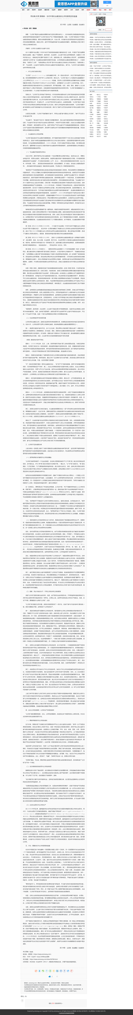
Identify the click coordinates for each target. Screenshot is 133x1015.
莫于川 (99, 134)
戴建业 (99, 108)
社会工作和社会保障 (43, 957)
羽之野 (106, 134)
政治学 (40, 10)
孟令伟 (106, 121)
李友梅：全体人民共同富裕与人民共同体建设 (102, 56)
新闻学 (60, 10)
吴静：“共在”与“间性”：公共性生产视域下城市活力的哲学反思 (106, 66)
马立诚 (106, 103)
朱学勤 (99, 132)
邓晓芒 (106, 112)
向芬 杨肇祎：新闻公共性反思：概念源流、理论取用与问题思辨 (106, 85)
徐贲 (91, 103)
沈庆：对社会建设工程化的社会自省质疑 (100, 73)
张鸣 (91, 110)
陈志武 (106, 101)
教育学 (66, 10)
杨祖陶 (91, 105)
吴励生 (91, 132)
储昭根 (99, 127)
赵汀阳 (91, 108)
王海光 (106, 110)
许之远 (91, 130)
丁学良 (99, 97)
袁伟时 (91, 119)
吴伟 (91, 125)
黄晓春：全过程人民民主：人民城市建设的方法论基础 (104, 42)
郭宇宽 (99, 103)
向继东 (106, 105)
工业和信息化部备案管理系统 (66, 1013)
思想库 (88, 10)
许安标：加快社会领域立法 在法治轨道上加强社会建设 (104, 68)
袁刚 (98, 130)
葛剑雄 (91, 127)
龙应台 (91, 97)
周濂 (91, 112)
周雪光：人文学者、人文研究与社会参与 (100, 71)
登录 (53, 1003)
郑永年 (106, 94)
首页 (23, 10)
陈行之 (99, 94)
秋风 (91, 121)
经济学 (34, 10)
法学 (28, 10)
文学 (71, 10)
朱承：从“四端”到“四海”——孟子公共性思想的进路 (103, 80)
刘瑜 (105, 125)
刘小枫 (99, 121)
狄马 (105, 116)
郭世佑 (106, 114)
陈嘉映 (106, 99)
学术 (28, 957)
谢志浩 (91, 136)
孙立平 (99, 136)
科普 (105, 10)
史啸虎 (99, 119)
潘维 (105, 132)
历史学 (77, 10)
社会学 (53, 10)
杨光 (105, 136)
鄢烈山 (91, 99)
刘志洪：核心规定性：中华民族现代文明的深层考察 (103, 78)
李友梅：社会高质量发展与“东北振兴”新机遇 (101, 58)
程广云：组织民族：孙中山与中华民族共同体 (102, 75)
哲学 (83, 10)
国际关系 (46, 10)
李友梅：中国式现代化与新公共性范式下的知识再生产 (104, 54)
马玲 (91, 116)
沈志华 (99, 105)
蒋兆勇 (106, 123)
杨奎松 (99, 110)
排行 (110, 10)
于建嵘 (99, 101)
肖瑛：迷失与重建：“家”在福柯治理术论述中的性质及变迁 (105, 44)
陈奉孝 (99, 114)
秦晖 (91, 94)
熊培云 (106, 119)
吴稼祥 (106, 127)
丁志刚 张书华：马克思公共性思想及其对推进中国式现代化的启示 (107, 82)
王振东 (99, 116)
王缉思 (91, 114)
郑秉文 (91, 134)
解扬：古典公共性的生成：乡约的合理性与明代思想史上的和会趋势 (107, 87)
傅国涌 (99, 99)
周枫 (98, 123)
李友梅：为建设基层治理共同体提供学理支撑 (102, 51)
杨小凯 (106, 130)
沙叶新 (99, 125)
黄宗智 (91, 101)
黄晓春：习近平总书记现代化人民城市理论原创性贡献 (104, 37)
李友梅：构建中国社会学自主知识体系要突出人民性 (103, 39)
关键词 (94, 10)
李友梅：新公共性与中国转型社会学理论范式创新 (103, 49)
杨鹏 (98, 112)
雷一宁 (91, 123)
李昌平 (106, 108)
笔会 (100, 10)
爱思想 (34, 4)
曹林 (105, 97)
